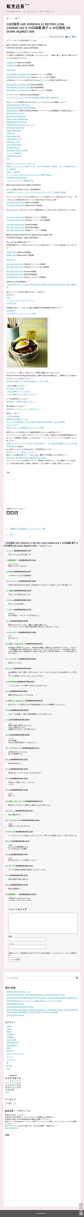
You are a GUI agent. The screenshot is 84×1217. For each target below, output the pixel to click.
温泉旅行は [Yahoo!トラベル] (17, 419)
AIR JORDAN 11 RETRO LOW (17, 74)
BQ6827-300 (11, 252)
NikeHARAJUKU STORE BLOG (18, 105)
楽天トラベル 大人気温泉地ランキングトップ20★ (25, 428)
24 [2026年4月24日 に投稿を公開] (15, 1087)
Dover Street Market (13, 145)
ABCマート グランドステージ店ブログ (20, 163)
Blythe (9, 1032)
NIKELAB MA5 (11, 111)
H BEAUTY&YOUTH (14, 156)
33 (75, 37)
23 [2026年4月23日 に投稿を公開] (13, 1087)
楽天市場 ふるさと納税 (15, 388)
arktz (8, 298)
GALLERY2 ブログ (13, 142)
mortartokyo (10, 311)
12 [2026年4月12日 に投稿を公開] (20, 1083)
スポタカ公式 (11, 303)
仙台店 (9, 166)
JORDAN (10, 1037)
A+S (8, 159)
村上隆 (9, 1066)
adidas (9, 1026)
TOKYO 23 (10, 133)
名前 (10, 936)
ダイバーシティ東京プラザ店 (24, 166)
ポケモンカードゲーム (15, 1053)
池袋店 (54, 166)
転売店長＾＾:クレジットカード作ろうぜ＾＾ (23, 409)
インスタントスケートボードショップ (20, 300)
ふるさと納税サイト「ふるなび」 (19, 391)
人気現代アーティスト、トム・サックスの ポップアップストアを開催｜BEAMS (36, 192)
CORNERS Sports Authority (16, 178)
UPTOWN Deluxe (13, 148)
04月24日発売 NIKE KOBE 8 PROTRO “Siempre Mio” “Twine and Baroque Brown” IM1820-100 (42, 998)
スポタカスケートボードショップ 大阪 (20, 313)
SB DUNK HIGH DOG (14, 264)
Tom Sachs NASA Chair (15, 202)
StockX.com (10, 70)
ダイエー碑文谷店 (43, 166)
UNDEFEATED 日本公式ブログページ (20, 125)
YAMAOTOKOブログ (14, 139)
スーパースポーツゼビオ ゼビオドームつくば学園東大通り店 (29, 175)
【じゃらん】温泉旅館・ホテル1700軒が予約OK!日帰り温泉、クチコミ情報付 (35, 422)
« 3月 (7, 1092)
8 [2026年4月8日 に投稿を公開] (10, 1083)
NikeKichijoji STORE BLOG (16, 122)
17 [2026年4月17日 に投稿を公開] (15, 1085)
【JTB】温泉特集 (13, 416)
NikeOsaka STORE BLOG (16, 116)
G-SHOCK (11, 1034)
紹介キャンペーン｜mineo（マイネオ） (21, 452)
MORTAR (10, 295)
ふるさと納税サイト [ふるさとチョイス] (21, 394)
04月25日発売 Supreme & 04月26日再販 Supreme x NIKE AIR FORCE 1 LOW (36, 995)
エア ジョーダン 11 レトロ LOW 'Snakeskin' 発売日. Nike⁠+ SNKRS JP (32, 97)
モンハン (10, 1057)
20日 (9, 534)
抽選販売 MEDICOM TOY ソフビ (19, 992)
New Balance (12, 1045)
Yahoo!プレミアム (42, 80)
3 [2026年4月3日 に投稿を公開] (14, 1081)
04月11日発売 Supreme (15, 1015)
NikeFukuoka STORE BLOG (17, 119)
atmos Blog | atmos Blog (15, 128)
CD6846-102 (11, 63)
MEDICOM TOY (13, 1043)
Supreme (10, 1051)
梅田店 (12, 169)
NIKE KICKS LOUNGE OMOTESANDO (21, 108)
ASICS (9, 1029)
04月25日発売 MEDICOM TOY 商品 (20, 1007)
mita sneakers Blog (13, 136)
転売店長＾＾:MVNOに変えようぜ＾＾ (20, 402)
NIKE (9, 1048)
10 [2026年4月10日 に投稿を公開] (15, 1083)
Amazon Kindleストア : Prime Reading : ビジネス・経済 (27, 381)
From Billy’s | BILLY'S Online (17, 150)
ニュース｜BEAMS (13, 153)
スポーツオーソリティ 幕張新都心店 (20, 180)
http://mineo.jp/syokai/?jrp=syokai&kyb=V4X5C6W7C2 (26, 458)
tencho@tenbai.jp (11, 1128)
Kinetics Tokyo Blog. (13, 130)
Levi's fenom (11, 1040)
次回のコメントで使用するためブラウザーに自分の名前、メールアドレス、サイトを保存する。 (42, 954)
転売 (69, 37)
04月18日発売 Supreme (15, 1004)
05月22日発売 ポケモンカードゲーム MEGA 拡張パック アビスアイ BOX (34, 1001)
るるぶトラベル (12, 425)
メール (10, 944)
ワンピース (11, 1060)
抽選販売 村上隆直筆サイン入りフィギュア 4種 (25, 529)
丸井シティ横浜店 (13, 172)
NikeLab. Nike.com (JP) (15, 113)
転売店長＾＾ (44, 1213)
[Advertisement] (24, 488)
